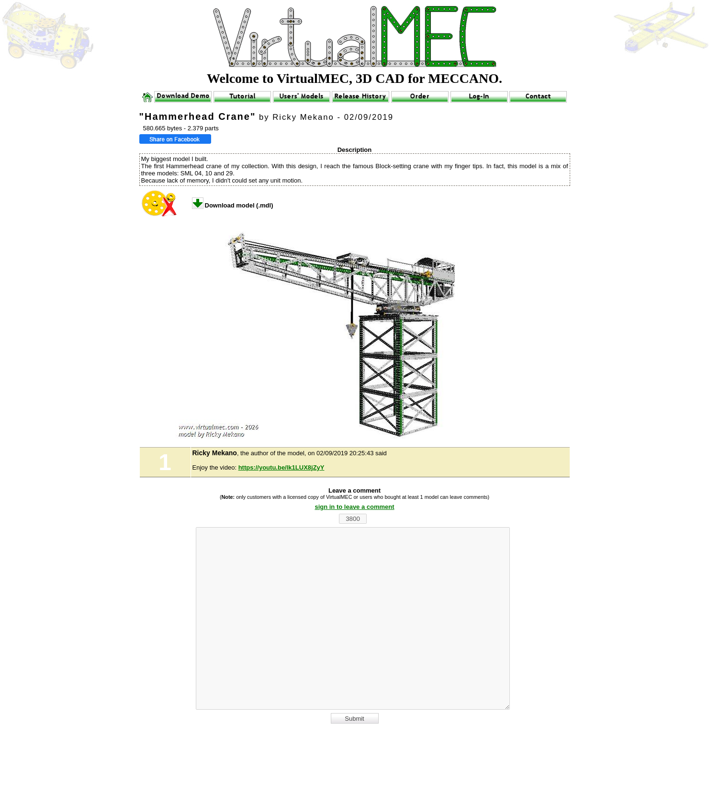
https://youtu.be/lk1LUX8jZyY (281, 467)
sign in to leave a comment (354, 506)
